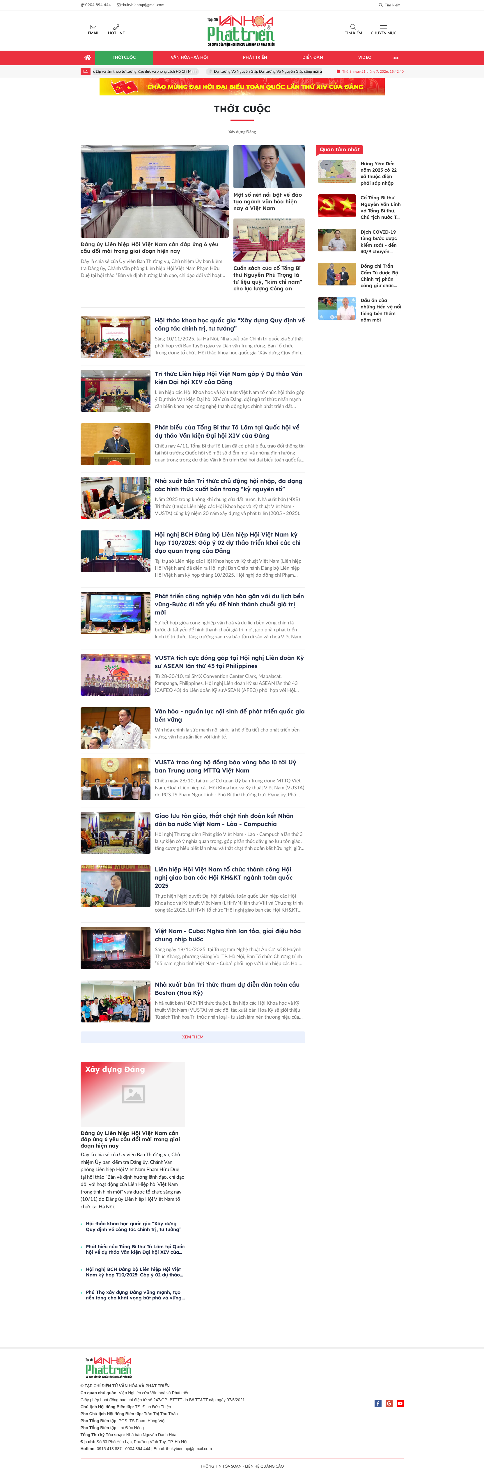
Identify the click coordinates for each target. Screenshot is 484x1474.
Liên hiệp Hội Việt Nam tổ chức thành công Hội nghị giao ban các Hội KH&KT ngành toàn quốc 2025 (224, 877)
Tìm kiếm (353, 33)
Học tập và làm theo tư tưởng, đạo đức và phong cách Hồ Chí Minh (145, 72)
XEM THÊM (192, 1037)
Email (93, 33)
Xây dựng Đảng (242, 132)
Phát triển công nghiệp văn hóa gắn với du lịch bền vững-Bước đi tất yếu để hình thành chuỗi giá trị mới (229, 604)
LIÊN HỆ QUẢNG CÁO (264, 1466)
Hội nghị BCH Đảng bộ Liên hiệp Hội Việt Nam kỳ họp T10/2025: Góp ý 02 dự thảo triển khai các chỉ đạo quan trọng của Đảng (227, 542)
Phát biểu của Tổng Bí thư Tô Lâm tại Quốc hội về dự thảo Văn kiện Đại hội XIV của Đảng (135, 1249)
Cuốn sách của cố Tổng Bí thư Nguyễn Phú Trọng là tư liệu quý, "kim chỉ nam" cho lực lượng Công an (267, 278)
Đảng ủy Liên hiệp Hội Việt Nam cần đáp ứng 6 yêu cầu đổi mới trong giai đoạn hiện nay (149, 247)
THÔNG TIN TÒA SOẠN (221, 1466)
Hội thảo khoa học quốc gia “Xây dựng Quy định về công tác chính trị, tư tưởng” (134, 1226)
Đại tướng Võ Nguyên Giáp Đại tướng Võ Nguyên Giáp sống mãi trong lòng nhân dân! (287, 72)
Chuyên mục (383, 33)
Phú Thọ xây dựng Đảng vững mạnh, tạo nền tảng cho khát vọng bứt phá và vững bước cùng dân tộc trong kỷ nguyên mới (134, 1295)
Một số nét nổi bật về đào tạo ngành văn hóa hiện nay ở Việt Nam (267, 201)
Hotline (116, 33)
